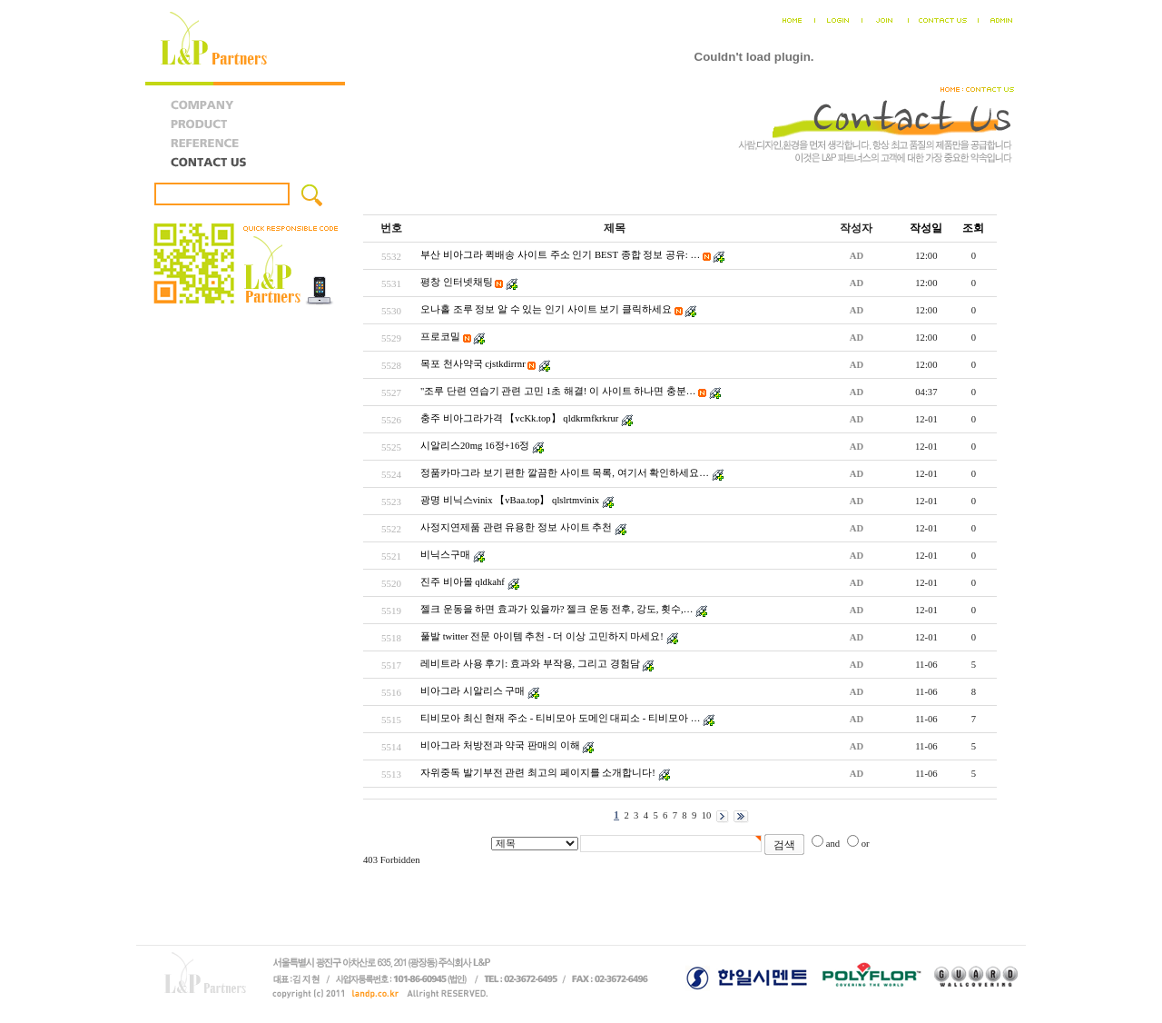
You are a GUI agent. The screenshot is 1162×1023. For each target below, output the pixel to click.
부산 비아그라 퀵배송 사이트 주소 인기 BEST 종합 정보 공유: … (560, 255)
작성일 (926, 228)
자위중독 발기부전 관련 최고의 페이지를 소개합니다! (537, 773)
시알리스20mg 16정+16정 (474, 446)
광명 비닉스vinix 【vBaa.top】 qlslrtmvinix (509, 500)
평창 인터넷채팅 (456, 282)
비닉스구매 (445, 555)
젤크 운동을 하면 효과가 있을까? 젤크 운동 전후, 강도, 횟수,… (556, 609)
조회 (973, 228)
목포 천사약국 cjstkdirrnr (473, 364)
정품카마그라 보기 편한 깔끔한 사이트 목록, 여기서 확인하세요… (564, 473)
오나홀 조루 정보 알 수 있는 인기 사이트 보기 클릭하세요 (546, 309)
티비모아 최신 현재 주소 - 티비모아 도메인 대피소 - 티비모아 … (560, 718)
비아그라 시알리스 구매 (472, 691)
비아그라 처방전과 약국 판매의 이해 (500, 745)
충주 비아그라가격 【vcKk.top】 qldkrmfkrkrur (519, 418)
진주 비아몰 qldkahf (462, 582)
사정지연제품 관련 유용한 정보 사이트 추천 (516, 527)
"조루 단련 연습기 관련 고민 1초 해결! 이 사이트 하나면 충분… (558, 391)
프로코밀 (440, 337)
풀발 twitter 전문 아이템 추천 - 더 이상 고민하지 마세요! (542, 636)
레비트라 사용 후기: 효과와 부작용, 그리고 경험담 (530, 664)
